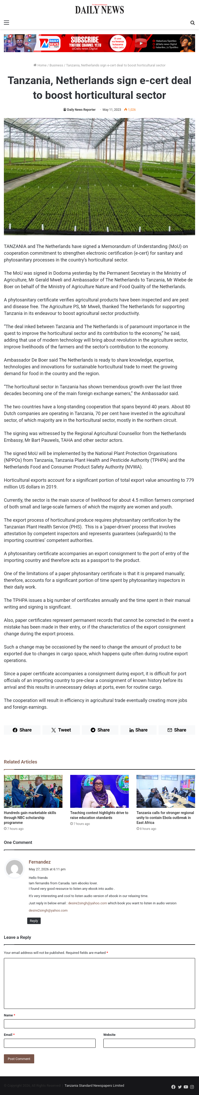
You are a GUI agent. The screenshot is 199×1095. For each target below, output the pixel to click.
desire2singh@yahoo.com (87, 903)
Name (9, 1015)
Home (39, 65)
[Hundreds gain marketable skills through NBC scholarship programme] (33, 791)
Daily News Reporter (81, 110)
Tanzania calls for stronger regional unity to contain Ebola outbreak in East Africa (165, 818)
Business (56, 65)
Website (109, 1035)
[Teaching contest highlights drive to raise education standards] (99, 791)
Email (9, 1035)
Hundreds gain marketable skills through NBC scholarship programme (30, 818)
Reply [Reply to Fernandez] (34, 921)
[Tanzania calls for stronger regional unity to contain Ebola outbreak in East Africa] (166, 791)
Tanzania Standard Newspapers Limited (94, 1085)
